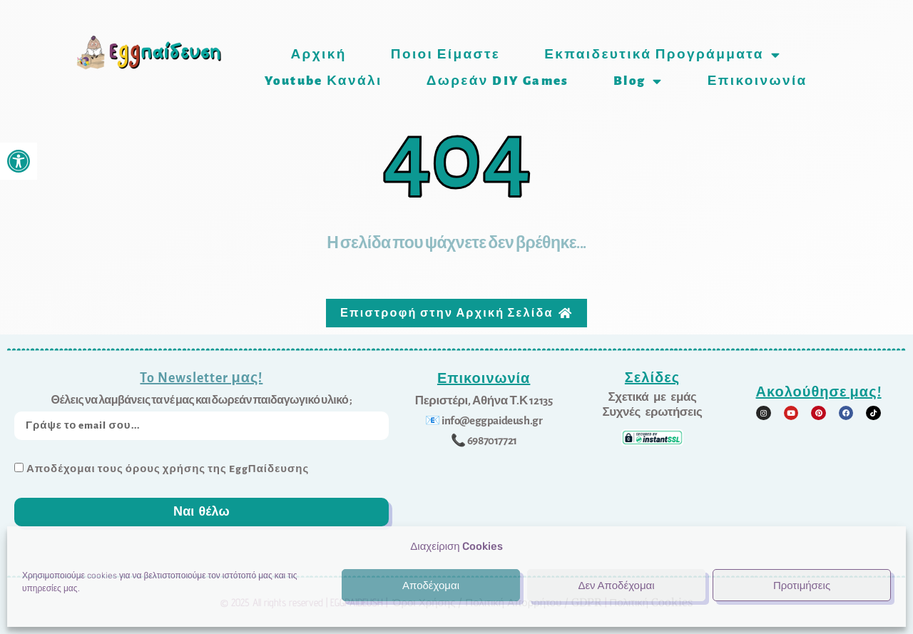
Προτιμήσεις (801, 585)
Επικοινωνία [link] (757, 81)
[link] (18, 161)
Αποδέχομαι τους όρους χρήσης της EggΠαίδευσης (167, 466)
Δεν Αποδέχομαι (616, 585)
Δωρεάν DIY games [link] (498, 81)
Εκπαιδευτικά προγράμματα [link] (662, 54)
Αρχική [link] (318, 54)
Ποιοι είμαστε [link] (445, 54)
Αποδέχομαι (430, 585)
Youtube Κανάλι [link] (323, 81)
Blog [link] (638, 81)
